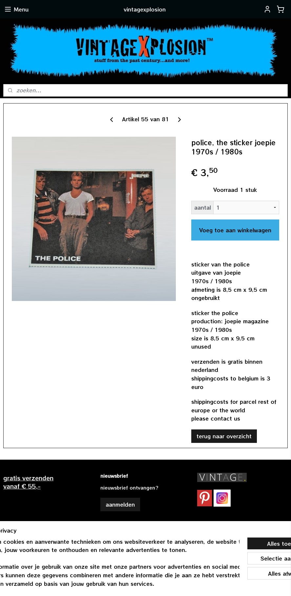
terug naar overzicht (224, 436)
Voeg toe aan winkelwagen (235, 230)
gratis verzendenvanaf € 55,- (28, 481)
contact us (225, 418)
